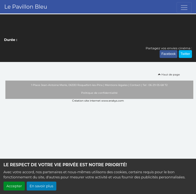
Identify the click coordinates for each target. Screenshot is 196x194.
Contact (135, 85)
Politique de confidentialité (99, 93)
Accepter (14, 186)
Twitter (185, 54)
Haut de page (169, 74)
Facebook (168, 54)
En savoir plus (41, 186)
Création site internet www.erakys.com (98, 100)
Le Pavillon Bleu (25, 7)
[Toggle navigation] (184, 7)
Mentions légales (116, 85)
